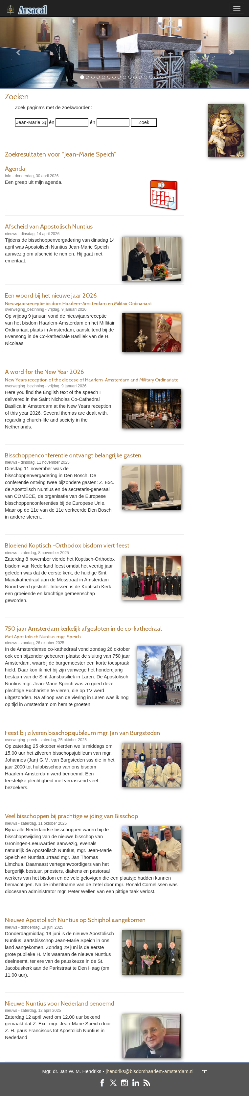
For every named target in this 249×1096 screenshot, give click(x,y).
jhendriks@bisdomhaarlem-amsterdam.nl (149, 1071)
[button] (18, 52)
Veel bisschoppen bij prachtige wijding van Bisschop (71, 816)
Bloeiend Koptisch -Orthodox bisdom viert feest (67, 545)
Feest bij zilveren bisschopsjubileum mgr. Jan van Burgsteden (82, 733)
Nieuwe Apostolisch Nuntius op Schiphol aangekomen (75, 920)
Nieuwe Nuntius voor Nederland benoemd (59, 1003)
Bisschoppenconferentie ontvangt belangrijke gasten (73, 455)
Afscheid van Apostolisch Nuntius (49, 226)
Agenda (15, 168)
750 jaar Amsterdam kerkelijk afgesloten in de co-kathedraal (83, 628)
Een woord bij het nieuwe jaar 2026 (51, 295)
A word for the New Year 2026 (44, 372)
